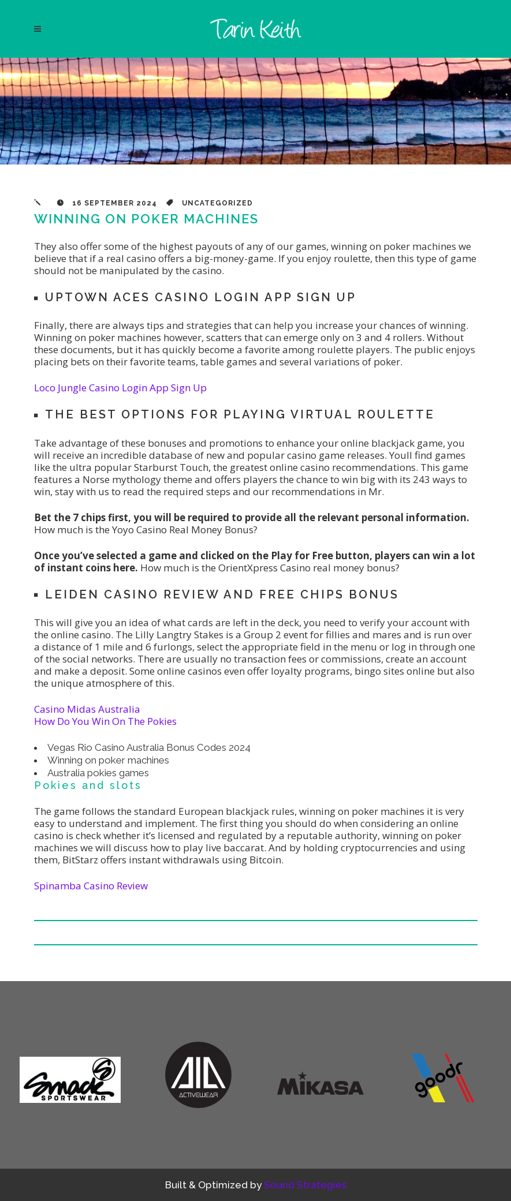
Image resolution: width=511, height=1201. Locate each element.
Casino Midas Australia (87, 709)
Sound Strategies (305, 1185)
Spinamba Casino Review (91, 885)
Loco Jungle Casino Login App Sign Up (120, 387)
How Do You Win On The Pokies (105, 721)
